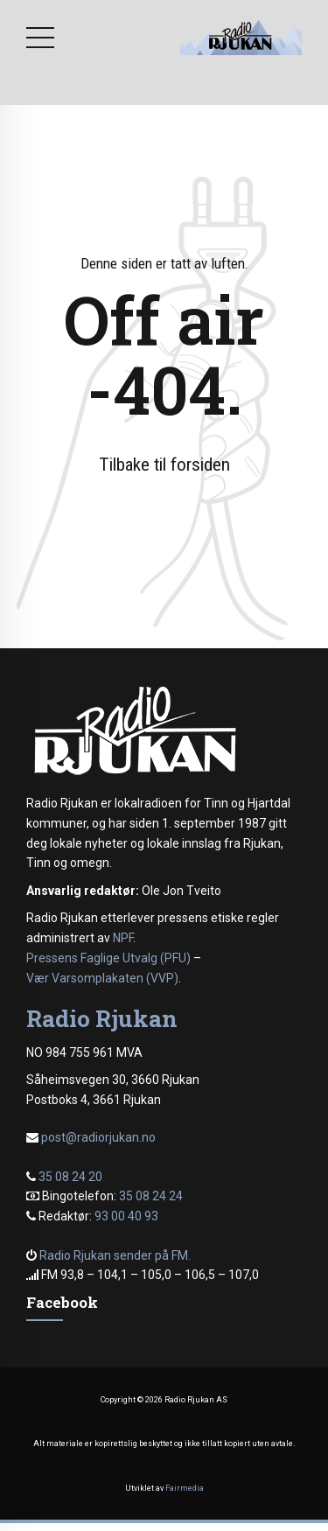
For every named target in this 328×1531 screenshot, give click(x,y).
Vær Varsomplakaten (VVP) (102, 978)
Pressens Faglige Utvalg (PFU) (108, 958)
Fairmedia (184, 1488)
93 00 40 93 (126, 1216)
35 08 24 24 (151, 1196)
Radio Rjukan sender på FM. (115, 1255)
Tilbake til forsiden (164, 464)
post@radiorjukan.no (98, 1137)
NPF (123, 938)
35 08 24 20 (70, 1177)
